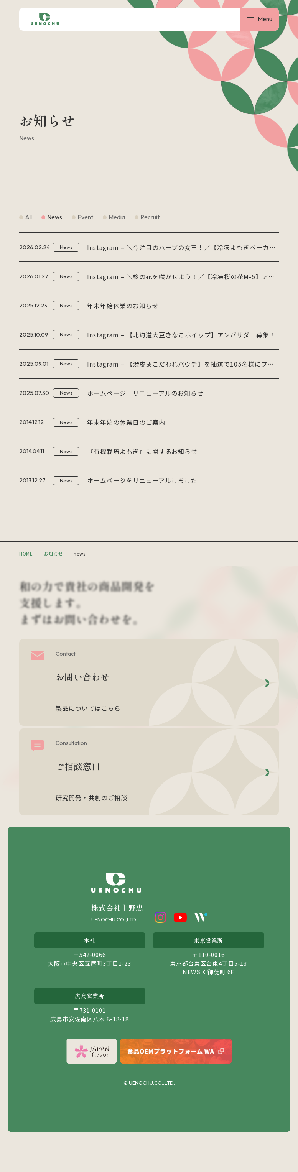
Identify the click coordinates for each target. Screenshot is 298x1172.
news (54, 217)
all (28, 217)
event (85, 217)
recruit (150, 217)
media (117, 217)
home (26, 584)
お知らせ (53, 584)
